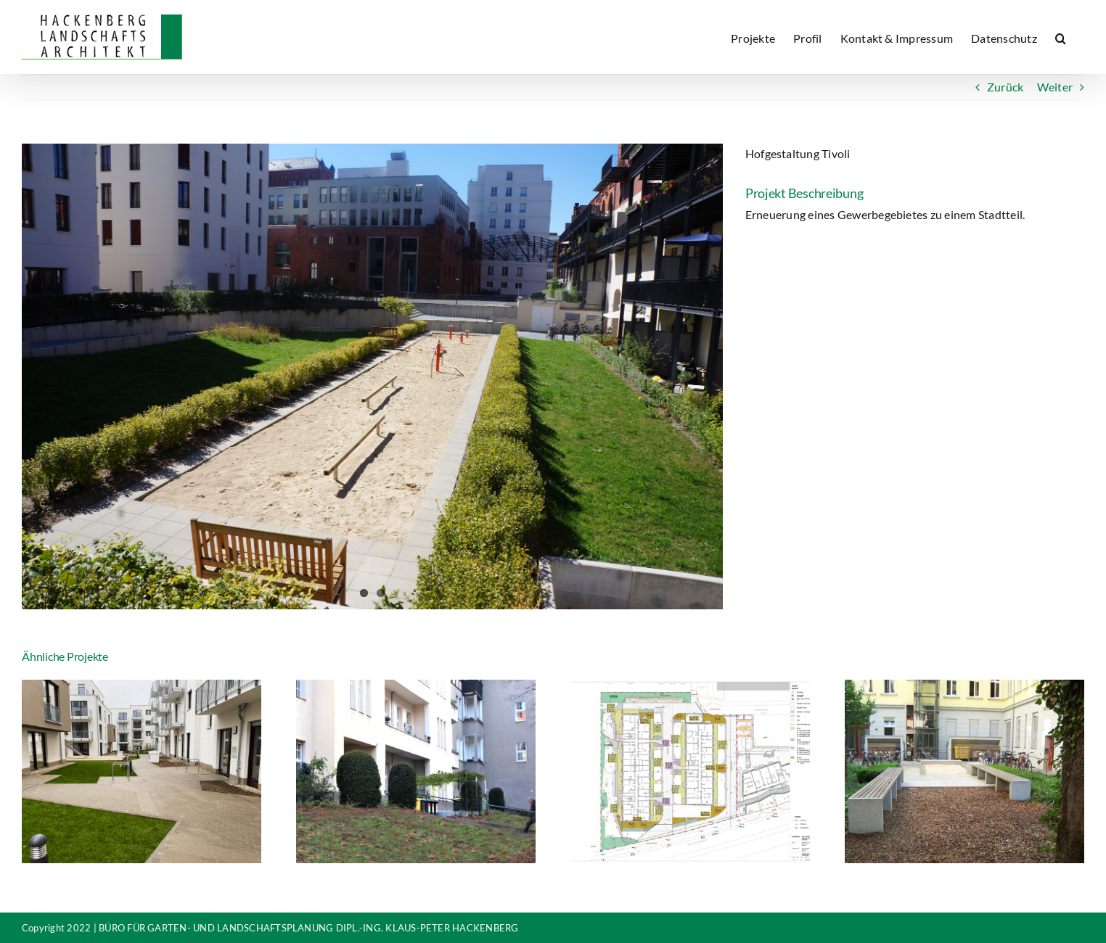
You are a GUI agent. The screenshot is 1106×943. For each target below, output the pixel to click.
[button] (1060, 37)
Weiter (1055, 87)
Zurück (1005, 87)
